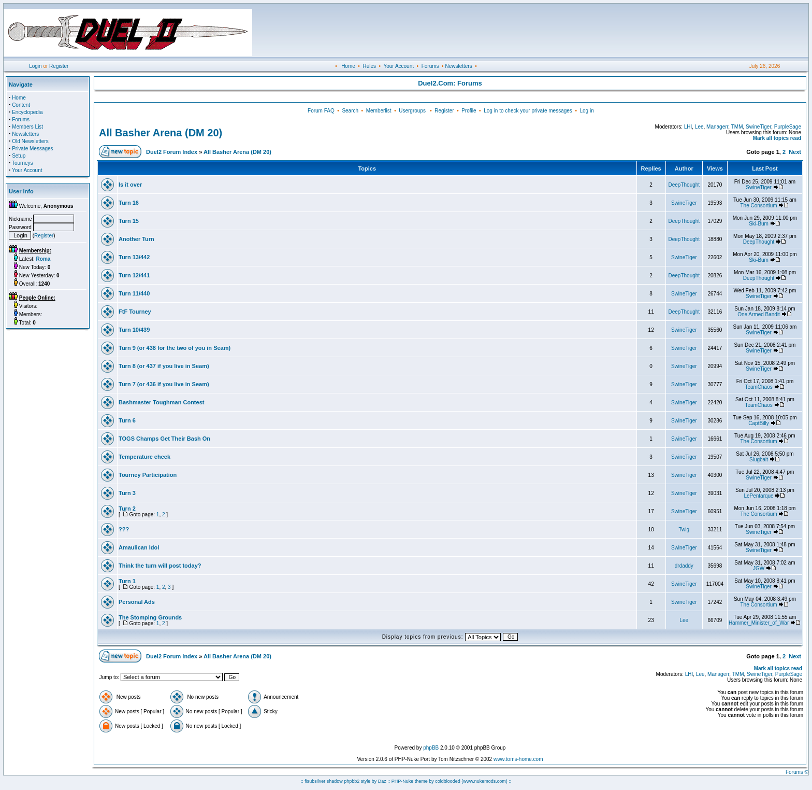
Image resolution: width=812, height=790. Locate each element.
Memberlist (379, 111)
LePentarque (758, 496)
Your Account (398, 66)
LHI (688, 127)
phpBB (431, 748)
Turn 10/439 (134, 330)
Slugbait (758, 459)
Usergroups (412, 111)
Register (58, 66)
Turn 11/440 (134, 293)
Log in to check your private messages (528, 111)
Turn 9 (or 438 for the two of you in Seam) (174, 348)
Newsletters (458, 66)
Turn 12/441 (134, 275)
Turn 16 (129, 203)
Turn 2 (127, 508)
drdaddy (684, 566)
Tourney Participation (148, 475)
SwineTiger (758, 127)
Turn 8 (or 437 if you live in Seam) (164, 366)
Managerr (717, 127)
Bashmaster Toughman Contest (161, 402)
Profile (468, 111)
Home (348, 66)
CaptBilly (758, 423)
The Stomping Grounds (150, 617)
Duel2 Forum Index (171, 152)
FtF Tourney (135, 311)
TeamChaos (758, 387)
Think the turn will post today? (160, 565)
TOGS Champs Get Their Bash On (164, 438)
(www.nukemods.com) (484, 781)
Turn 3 (127, 493)
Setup (18, 156)
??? (124, 529)
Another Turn (136, 239)
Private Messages (32, 148)
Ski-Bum (759, 224)
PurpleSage (787, 127)
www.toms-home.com (518, 759)
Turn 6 (127, 420)
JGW (758, 568)
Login (35, 66)
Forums (430, 66)
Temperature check (144, 457)
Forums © (797, 772)
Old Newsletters (30, 141)
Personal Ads (137, 602)
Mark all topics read (777, 138)
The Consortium (758, 205)
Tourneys (22, 163)
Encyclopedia (27, 112)
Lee (699, 127)
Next (795, 152)
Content (21, 105)
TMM (737, 127)
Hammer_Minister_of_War (759, 623)
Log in (586, 111)
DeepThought (684, 185)
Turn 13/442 (134, 257)
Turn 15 (129, 221)
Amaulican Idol (139, 547)
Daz (382, 781)
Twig (683, 529)
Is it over (130, 184)
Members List (27, 127)
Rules (369, 66)
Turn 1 (127, 581)
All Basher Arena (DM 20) (160, 132)
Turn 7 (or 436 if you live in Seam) (164, 384)
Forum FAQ (321, 111)
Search (350, 111)
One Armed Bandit (758, 314)
